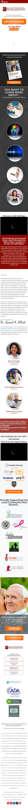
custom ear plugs (12, 751)
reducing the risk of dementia (18, 743)
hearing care (15, 287)
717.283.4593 (14, 26)
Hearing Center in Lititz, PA (14, 663)
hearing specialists (11, 762)
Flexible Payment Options (14, 412)
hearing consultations (17, 753)
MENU (6, 2)
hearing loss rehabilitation (15, 307)
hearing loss (11, 310)
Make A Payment (14, 29)
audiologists (19, 760)
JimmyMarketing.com (17, 799)
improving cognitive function (8, 746)
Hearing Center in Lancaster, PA (14, 659)
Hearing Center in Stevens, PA (14, 672)
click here (13, 330)
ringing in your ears (20, 310)
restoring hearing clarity (21, 746)
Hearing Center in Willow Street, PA (14, 668)
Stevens (22, 728)
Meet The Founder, (14, 362)
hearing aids (4, 307)
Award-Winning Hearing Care (14, 388)
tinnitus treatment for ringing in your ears (12, 748)
